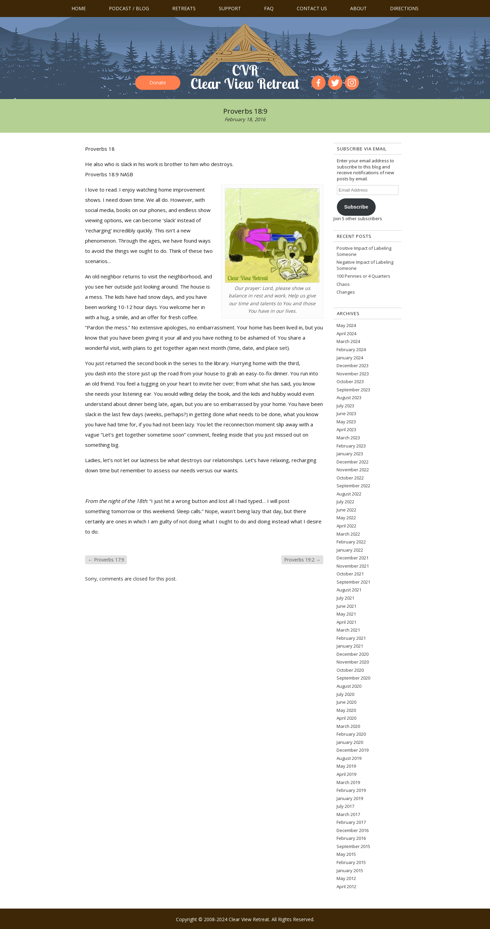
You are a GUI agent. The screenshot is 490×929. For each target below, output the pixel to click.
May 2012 (346, 878)
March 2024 (348, 341)
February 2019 (351, 790)
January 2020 (350, 742)
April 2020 (346, 718)
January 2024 (350, 358)
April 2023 (346, 429)
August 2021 (349, 590)
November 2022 (353, 470)
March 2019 (348, 782)
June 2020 (346, 702)
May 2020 (346, 710)
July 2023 (345, 406)
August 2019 (349, 758)
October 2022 (350, 478)
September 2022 (353, 486)
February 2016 (351, 838)
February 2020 (351, 734)
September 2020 (353, 678)
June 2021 (346, 606)
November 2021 (353, 566)
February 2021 (351, 638)
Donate (157, 82)
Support (230, 8)
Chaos (343, 284)
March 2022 (348, 534)
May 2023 (346, 422)
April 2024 (346, 333)
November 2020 (353, 662)
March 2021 (348, 630)
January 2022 (350, 550)
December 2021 (353, 558)
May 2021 (346, 614)
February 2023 (351, 446)
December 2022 (353, 462)
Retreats (184, 8)
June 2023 (346, 413)
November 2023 (353, 374)
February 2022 (351, 542)
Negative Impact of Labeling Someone (365, 265)
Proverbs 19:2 (302, 559)
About (358, 8)
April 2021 (346, 622)
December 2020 (353, 654)
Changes (346, 292)
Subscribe (356, 207)
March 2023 (348, 438)
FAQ (269, 8)
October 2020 (350, 670)
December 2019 (353, 750)
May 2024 (346, 325)
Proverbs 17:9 (106, 559)
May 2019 (346, 766)
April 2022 (346, 526)
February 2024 (351, 349)
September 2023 (353, 390)
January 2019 (350, 798)
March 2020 (348, 726)
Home (78, 8)
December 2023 (353, 365)
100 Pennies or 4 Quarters (363, 276)
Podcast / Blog (129, 8)
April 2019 (346, 774)
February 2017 (351, 822)
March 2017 (348, 814)
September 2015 (353, 846)
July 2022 (345, 502)
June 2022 (346, 510)
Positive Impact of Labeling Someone (364, 251)
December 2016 (353, 830)
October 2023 (350, 381)
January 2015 (350, 870)
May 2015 (346, 854)
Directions (404, 8)
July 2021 (345, 598)
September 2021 (353, 582)
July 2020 (345, 694)
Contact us (312, 8)
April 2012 (346, 886)
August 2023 (349, 397)
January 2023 (350, 454)
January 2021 (350, 646)
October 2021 (350, 574)
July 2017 (345, 806)
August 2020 (349, 686)
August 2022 (349, 494)
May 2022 (346, 518)
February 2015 (351, 862)
